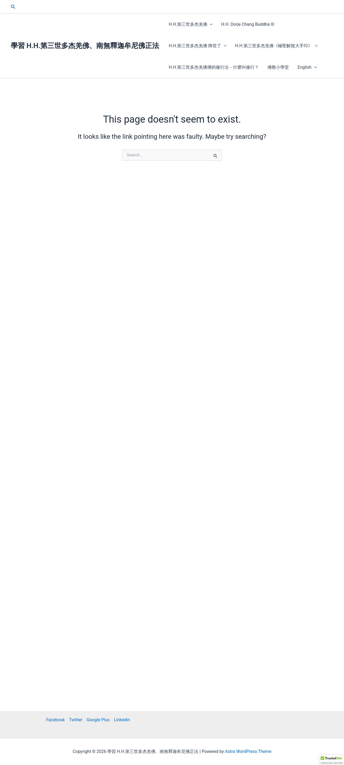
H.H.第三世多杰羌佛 (191, 24)
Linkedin (122, 719)
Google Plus (98, 719)
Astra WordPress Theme (248, 751)
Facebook (55, 719)
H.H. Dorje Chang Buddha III (247, 24)
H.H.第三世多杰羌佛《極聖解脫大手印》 (276, 46)
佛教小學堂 (278, 67)
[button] (13, 6)
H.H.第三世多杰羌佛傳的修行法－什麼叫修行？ (214, 67)
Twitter (75, 719)
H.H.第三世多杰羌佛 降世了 (198, 46)
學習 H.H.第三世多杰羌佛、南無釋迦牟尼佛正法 (85, 46)
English (307, 67)
